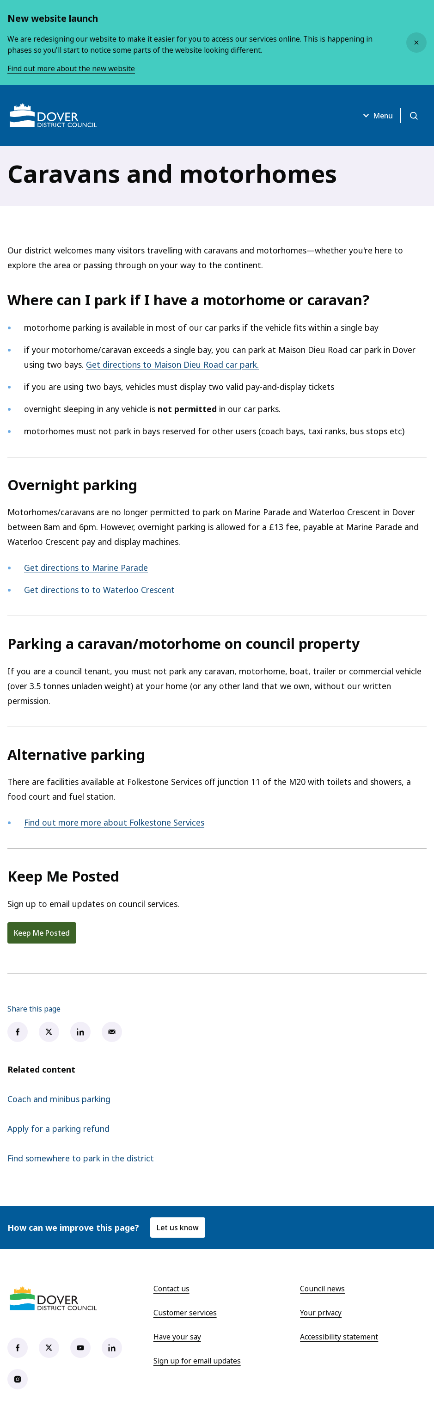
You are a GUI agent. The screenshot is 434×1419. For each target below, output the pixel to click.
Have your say (177, 1337)
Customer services (185, 1313)
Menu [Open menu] (377, 115)
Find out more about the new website (71, 68)
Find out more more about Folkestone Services (114, 822)
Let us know (178, 1227)
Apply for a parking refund (58, 1128)
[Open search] (414, 116)
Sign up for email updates (197, 1361)
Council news (322, 1288)
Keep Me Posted (42, 933)
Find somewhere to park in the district (80, 1158)
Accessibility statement (339, 1337)
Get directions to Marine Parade (86, 567)
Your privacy (321, 1313)
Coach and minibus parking (58, 1098)
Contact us (171, 1288)
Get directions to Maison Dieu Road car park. (172, 364)
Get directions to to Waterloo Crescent (99, 589)
